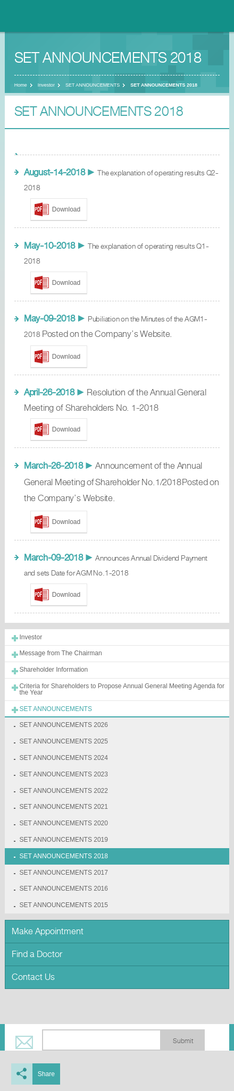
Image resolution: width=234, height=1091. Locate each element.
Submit (183, 1041)
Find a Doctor (37, 954)
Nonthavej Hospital (37, 16)
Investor (46, 85)
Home (20, 85)
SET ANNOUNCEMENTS (92, 85)
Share (46, 1074)
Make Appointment (47, 931)
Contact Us (33, 977)
